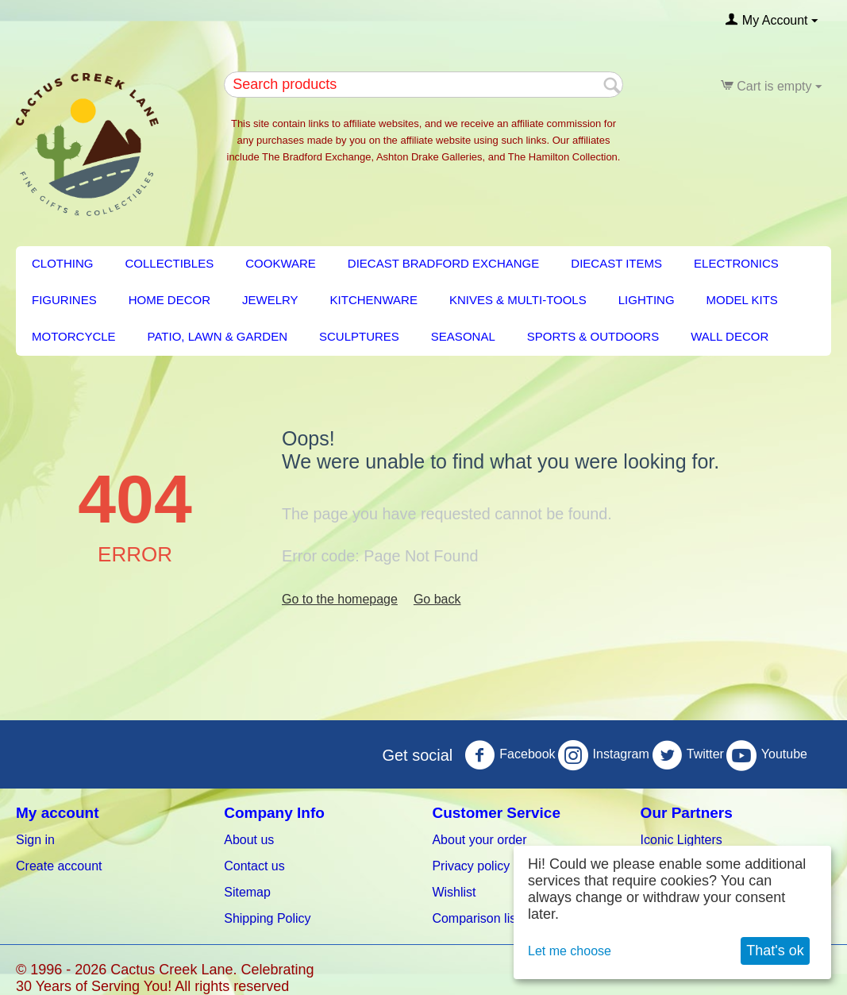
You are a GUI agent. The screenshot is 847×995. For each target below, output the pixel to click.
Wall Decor (729, 336)
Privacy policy (471, 866)
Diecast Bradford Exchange (443, 263)
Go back (437, 599)
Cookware (280, 263)
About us (249, 840)
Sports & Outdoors (593, 336)
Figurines (64, 300)
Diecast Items (616, 263)
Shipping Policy (267, 918)
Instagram (603, 755)
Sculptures (359, 336)
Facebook (509, 755)
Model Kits (742, 300)
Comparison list (475, 918)
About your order (479, 840)
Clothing (63, 263)
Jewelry (270, 300)
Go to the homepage (340, 599)
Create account (59, 866)
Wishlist (453, 892)
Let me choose (569, 951)
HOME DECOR (169, 300)
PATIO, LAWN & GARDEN (217, 336)
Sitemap (247, 892)
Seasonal (463, 336)
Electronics (736, 263)
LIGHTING (646, 300)
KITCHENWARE (374, 300)
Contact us (254, 866)
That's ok (774, 950)
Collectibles (169, 263)
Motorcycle (74, 336)
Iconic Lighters (681, 840)
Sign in (35, 840)
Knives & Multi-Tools (518, 300)
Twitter (688, 755)
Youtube (766, 755)
